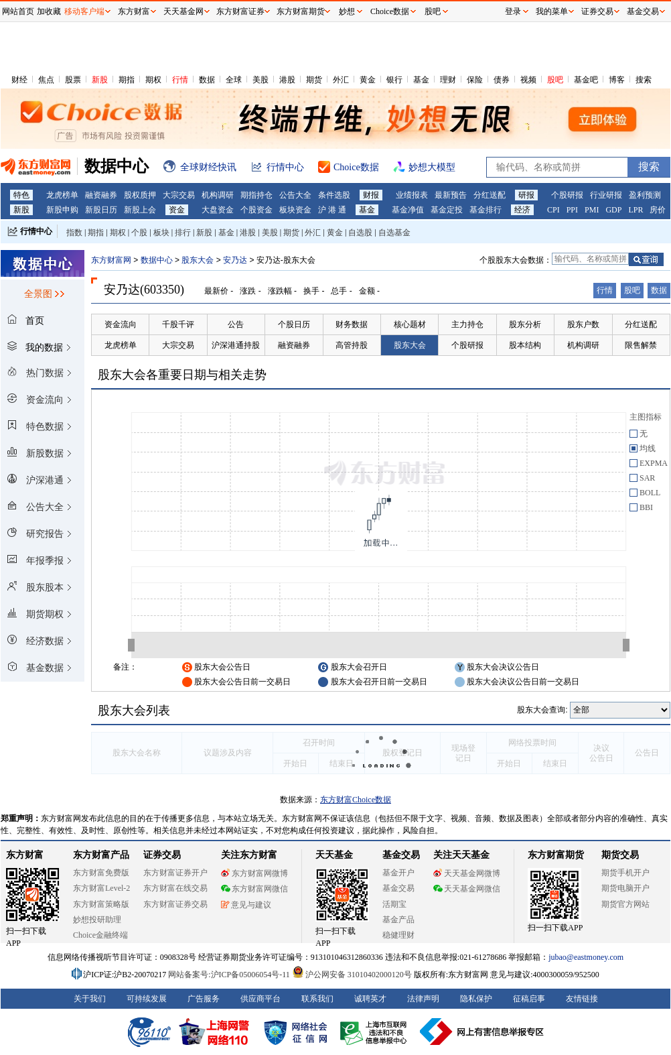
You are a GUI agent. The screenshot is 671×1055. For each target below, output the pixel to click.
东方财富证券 (240, 11)
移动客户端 (84, 11)
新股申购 (62, 209)
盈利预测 (645, 195)
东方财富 (25, 855)
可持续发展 (147, 998)
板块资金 (295, 209)
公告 (236, 324)
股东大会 (197, 260)
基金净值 (408, 209)
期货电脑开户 (625, 888)
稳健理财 (398, 935)
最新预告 (451, 195)
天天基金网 (183, 11)
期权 (153, 79)
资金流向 (120, 324)
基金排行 (485, 209)
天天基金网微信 (466, 888)
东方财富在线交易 (175, 888)
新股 (100, 79)
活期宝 (394, 904)
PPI (572, 209)
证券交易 (597, 11)
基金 (421, 79)
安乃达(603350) (144, 289)
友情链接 (582, 998)
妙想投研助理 (97, 919)
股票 (73, 79)
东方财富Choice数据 (355, 799)
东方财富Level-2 (101, 888)
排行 (183, 232)
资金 (177, 209)
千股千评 (178, 324)
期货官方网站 (625, 904)
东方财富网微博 (254, 873)
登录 (513, 11)
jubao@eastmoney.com (585, 957)
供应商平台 (260, 998)
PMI (592, 209)
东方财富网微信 (254, 888)
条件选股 (334, 195)
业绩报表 (412, 195)
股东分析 (525, 324)
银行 (394, 79)
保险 (475, 79)
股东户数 (583, 324)
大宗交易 (179, 195)
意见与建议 (246, 905)
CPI (553, 209)
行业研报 (606, 195)
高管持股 (352, 345)
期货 (314, 79)
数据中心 (157, 260)
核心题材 (410, 324)
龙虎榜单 (62, 195)
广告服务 (204, 998)
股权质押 (140, 195)
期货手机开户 (625, 872)
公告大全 (295, 195)
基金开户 (398, 872)
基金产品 (398, 919)
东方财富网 (111, 260)
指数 (74, 232)
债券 (502, 79)
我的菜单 (552, 11)
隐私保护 (476, 998)
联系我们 (317, 998)
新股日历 (101, 209)
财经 (19, 79)
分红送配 (489, 195)
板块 (161, 232)
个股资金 (256, 209)
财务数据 (352, 324)
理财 (448, 79)
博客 (617, 79)
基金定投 (447, 209)
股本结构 (525, 345)
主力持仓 (467, 324)
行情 (180, 79)
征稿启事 (529, 998)
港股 (287, 79)
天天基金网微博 (466, 873)
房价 (658, 209)
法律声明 (423, 998)
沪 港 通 (332, 209)
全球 (234, 79)
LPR (635, 209)
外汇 (341, 79)
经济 (522, 209)
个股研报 (567, 195)
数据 (207, 79)
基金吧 (586, 79)
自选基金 (394, 232)
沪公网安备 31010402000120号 (352, 974)
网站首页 (18, 11)
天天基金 (334, 855)
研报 (526, 195)
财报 (371, 195)
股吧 (555, 79)
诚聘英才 (370, 998)
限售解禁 (641, 345)
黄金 (368, 79)
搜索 (644, 79)
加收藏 (49, 11)
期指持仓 (256, 195)
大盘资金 (218, 209)
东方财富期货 (556, 855)
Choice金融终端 (100, 935)
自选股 (360, 232)
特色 (21, 195)
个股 (139, 232)
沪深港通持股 (236, 345)
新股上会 (140, 209)
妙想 (347, 11)
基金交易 (398, 888)
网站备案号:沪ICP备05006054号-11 (230, 974)
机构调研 (218, 195)
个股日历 (294, 324)
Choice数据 (389, 11)
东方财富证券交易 (175, 904)
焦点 (46, 79)
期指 (127, 79)
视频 (528, 79)
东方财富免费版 (101, 872)
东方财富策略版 (101, 904)
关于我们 (90, 998)
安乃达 (235, 260)
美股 (260, 79)
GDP (613, 209)
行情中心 (36, 231)
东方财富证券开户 (175, 872)
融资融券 (101, 195)
